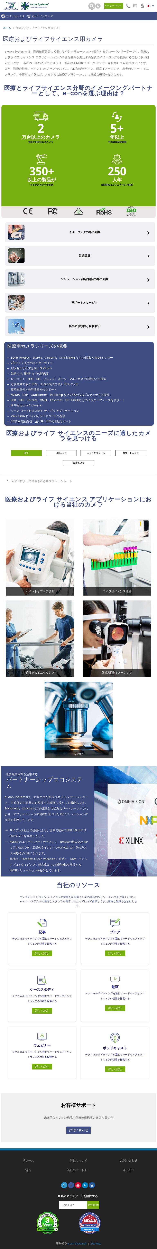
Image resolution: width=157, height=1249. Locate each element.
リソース (28, 1160)
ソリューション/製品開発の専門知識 (58, 279)
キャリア (129, 1170)
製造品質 (49, 255)
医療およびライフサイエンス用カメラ (38, 28)
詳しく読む (42, 953)
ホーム (7, 28)
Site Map (96, 1243)
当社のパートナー (78, 1170)
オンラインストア (40, 16)
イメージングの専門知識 (54, 232)
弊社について (78, 1160)
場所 (28, 1170)
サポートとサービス (53, 302)
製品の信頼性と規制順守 (54, 326)
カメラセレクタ (13, 16)
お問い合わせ (78, 1130)
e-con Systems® (77, 1243)
